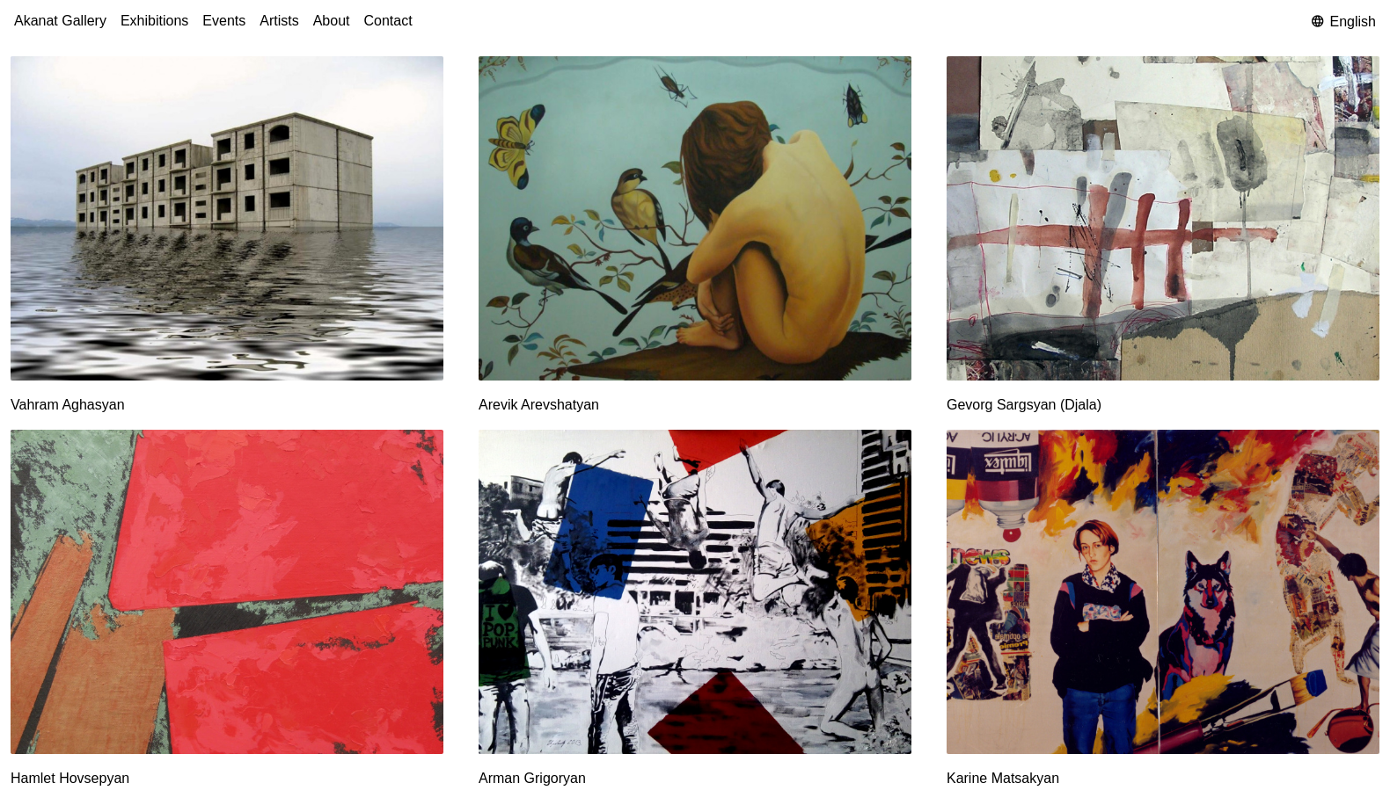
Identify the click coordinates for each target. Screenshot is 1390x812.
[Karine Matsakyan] (1163, 591)
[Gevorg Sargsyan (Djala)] (1163, 217)
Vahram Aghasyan (68, 404)
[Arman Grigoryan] (695, 591)
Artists (279, 20)
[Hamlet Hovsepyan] (227, 591)
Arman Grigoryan (532, 778)
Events (223, 20)
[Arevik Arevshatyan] (695, 217)
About (331, 20)
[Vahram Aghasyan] (227, 217)
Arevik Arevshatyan (539, 404)
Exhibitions (154, 20)
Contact (388, 20)
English (1344, 21)
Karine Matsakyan (1003, 778)
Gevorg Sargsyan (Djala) (1024, 404)
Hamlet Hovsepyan (70, 778)
